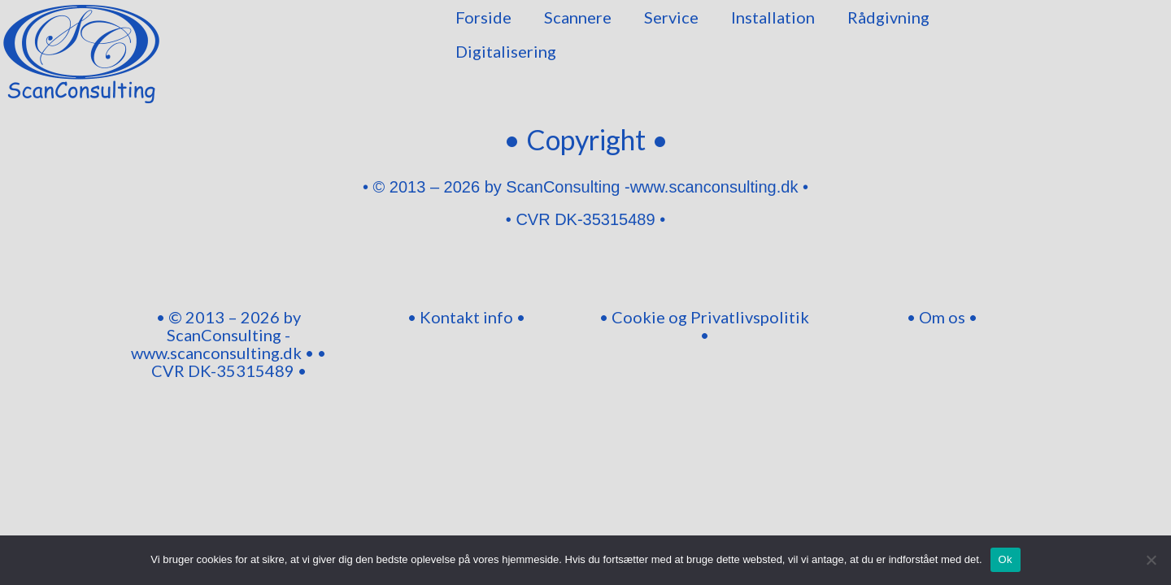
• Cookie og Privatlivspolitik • (704, 325)
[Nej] (1151, 560)
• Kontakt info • (466, 317)
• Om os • (942, 317)
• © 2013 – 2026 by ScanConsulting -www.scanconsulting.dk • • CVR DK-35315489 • (228, 343)
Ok (1005, 559)
